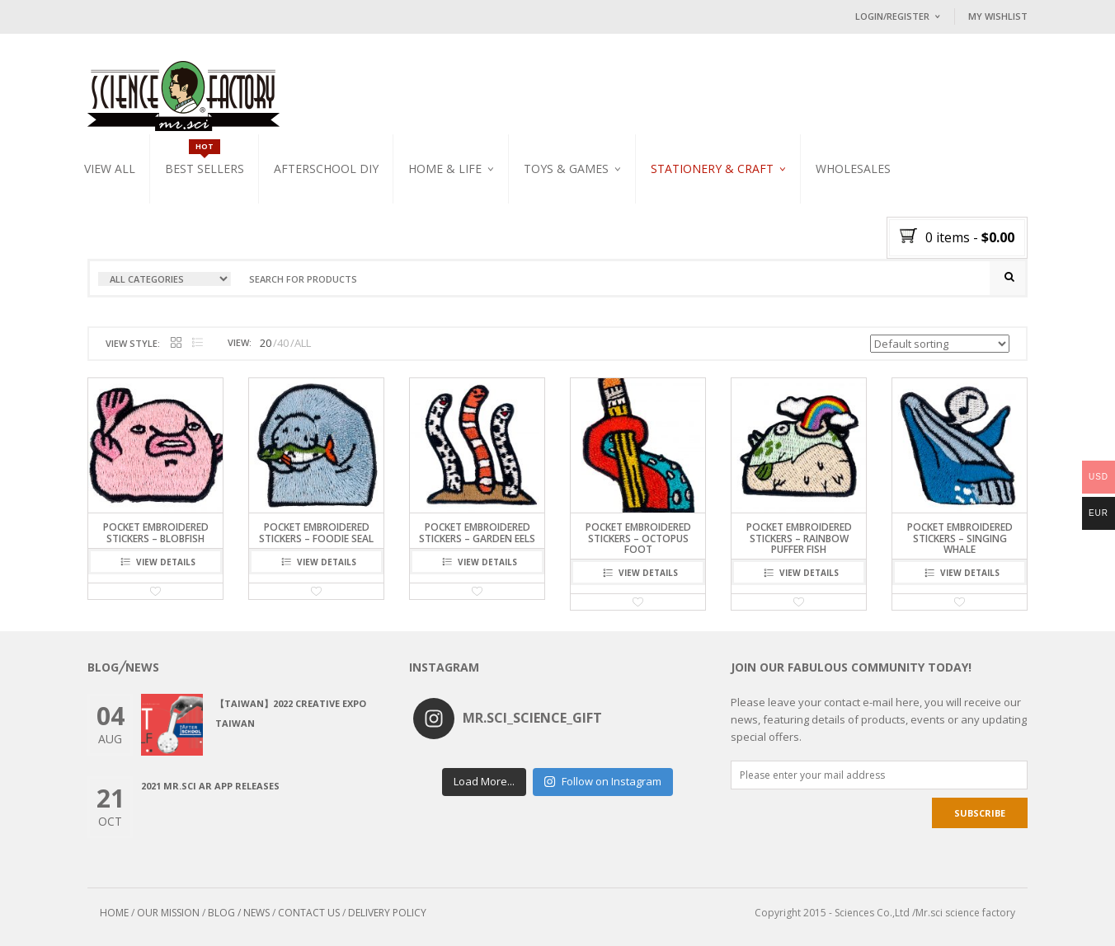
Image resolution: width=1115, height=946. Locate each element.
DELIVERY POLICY (387, 913)
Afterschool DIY (326, 168)
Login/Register (892, 16)
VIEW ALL (109, 168)
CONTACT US (309, 913)
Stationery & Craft (712, 168)
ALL (302, 342)
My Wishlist (998, 16)
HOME (114, 913)
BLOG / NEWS (239, 913)
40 (283, 342)
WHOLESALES (853, 168)
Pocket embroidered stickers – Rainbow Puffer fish (799, 537)
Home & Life (445, 168)
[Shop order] (939, 344)
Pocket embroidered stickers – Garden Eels (477, 532)
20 (265, 342)
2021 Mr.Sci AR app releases (210, 786)
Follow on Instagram (602, 781)
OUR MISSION (168, 913)
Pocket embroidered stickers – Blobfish (156, 532)
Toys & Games (566, 168)
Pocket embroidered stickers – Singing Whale (960, 537)
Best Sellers (204, 168)
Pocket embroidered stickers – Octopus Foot (638, 537)
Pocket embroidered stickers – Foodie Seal (316, 532)
